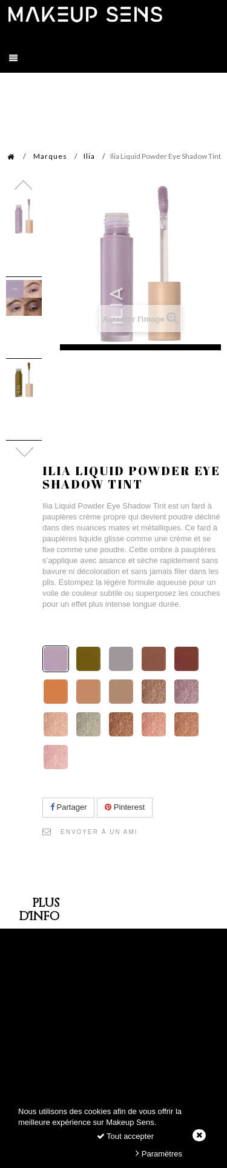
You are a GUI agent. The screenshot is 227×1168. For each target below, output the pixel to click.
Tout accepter (125, 1136)
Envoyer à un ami (99, 832)
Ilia (89, 156)
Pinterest (125, 807)
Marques (50, 156)
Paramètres (159, 1153)
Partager (68, 807)
